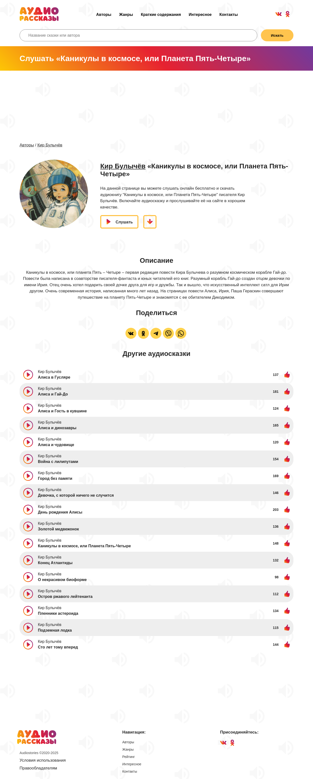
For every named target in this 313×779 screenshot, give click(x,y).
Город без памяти (55, 479)
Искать (276, 35)
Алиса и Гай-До (53, 394)
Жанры (126, 14)
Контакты (228, 14)
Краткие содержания (161, 14)
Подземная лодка (55, 630)
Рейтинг (128, 757)
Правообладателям (38, 768)
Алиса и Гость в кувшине (62, 411)
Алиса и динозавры (57, 428)
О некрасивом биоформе (62, 580)
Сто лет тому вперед (58, 647)
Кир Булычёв (49, 145)
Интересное (200, 14)
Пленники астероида (58, 614)
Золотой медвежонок (58, 529)
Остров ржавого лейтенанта (65, 597)
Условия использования (43, 760)
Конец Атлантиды (55, 563)
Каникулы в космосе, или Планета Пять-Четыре (84, 546)
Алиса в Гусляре (54, 377)
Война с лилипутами (58, 462)
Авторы (103, 14)
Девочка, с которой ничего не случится (76, 496)
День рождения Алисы (60, 512)
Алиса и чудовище (56, 445)
